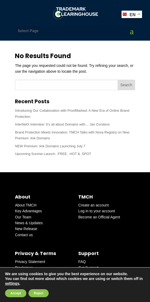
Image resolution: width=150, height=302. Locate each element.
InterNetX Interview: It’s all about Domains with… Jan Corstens (62, 124)
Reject (38, 293)
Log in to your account (96, 211)
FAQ (82, 262)
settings (12, 283)
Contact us (24, 235)
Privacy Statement (30, 262)
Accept (15, 293)
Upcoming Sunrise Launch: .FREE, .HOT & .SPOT (53, 154)
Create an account (93, 205)
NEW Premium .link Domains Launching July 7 (50, 146)
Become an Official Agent (99, 217)
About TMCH (25, 205)
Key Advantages (28, 211)
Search (126, 85)
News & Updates (29, 223)
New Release (26, 229)
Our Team (23, 217)
